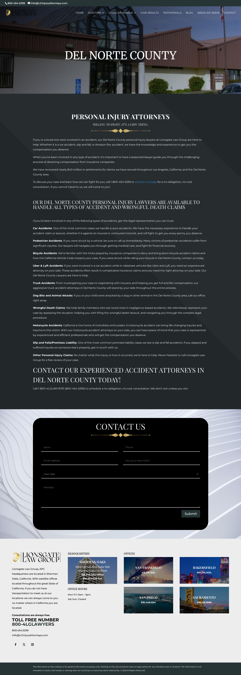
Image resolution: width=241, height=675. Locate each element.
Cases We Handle (120, 13)
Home (80, 13)
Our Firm (94, 13)
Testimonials (172, 13)
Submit (191, 514)
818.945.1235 (90, 578)
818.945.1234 (88, 574)
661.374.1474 (204, 572)
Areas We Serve (208, 13)
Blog (189, 13)
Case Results (149, 13)
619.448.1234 (148, 602)
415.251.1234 (148, 572)
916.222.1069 (204, 602)
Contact (230, 13)
